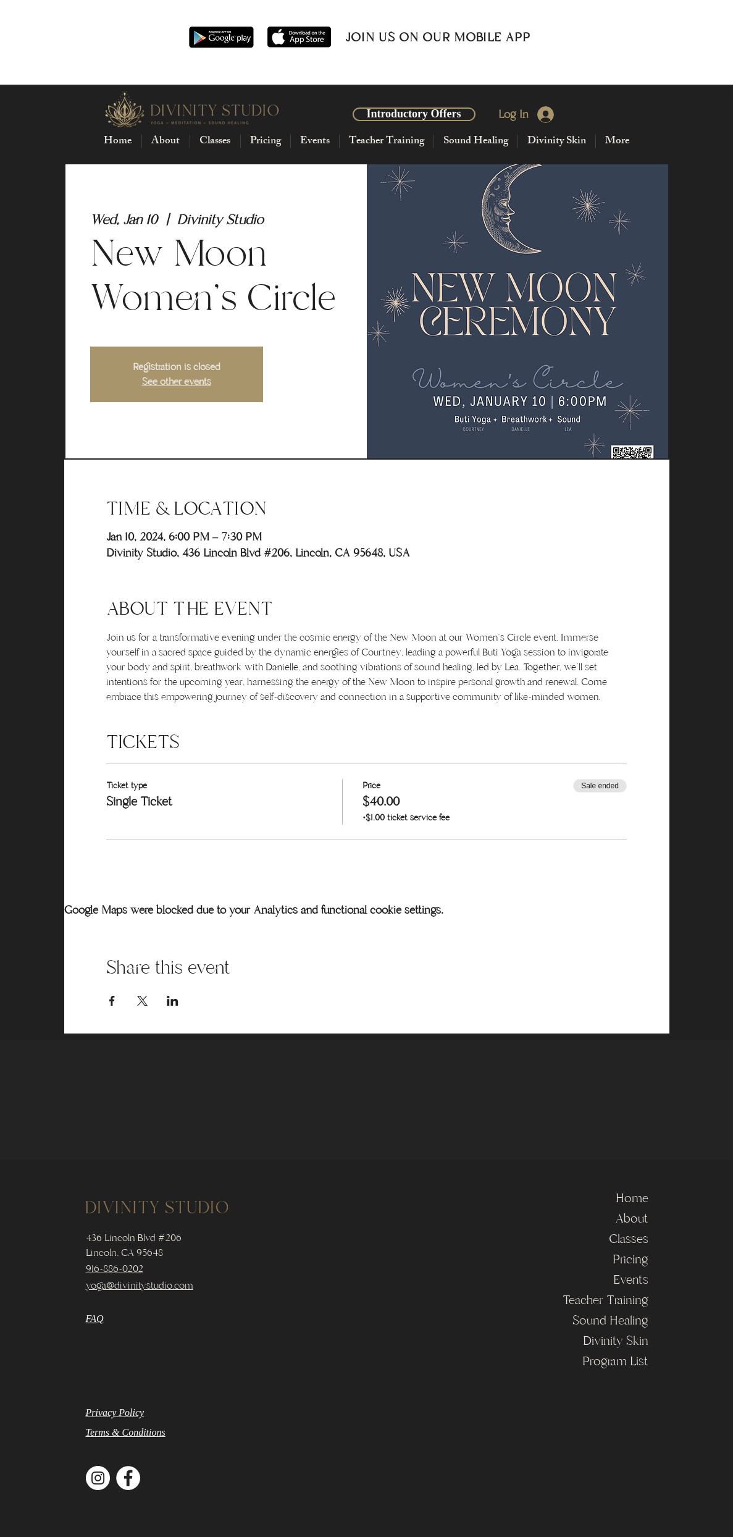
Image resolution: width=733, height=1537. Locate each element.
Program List (615, 1361)
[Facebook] (128, 1478)
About (631, 1218)
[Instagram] (98, 1478)
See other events (176, 382)
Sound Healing (610, 1320)
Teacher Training (605, 1300)
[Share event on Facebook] (112, 1001)
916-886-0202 (114, 1269)
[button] (165, 141)
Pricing (630, 1259)
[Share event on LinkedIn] (172, 1001)
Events (630, 1279)
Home (632, 1198)
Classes (628, 1239)
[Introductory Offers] (414, 114)
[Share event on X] (142, 1001)
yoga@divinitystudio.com (139, 1285)
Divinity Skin (615, 1341)
